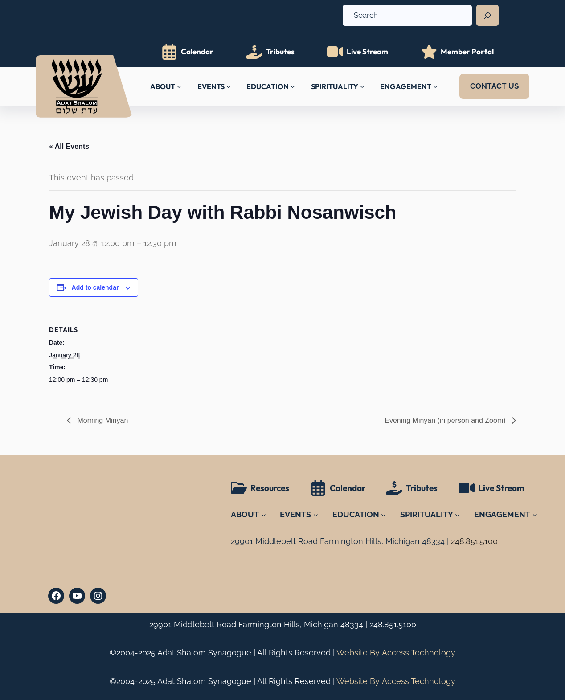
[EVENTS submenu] (228, 86)
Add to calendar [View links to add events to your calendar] (95, 287)
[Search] (487, 15)
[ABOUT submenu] (179, 86)
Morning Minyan (101, 420)
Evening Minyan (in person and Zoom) (446, 420)
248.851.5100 (392, 624)
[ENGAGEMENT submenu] (435, 86)
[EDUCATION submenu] (293, 86)
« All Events (69, 146)
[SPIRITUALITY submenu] (362, 86)
